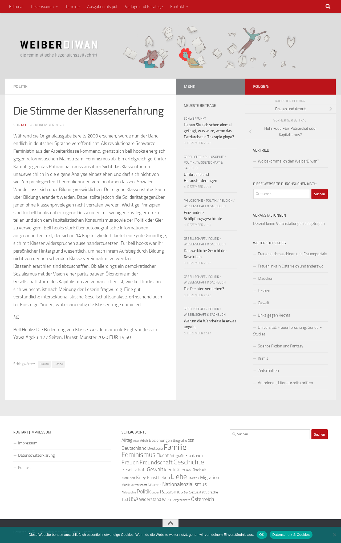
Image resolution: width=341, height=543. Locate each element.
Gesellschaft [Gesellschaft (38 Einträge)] (133, 470)
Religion (226, 200)
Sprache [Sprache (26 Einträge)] (211, 492)
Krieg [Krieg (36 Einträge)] (141, 477)
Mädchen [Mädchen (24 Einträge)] (154, 485)
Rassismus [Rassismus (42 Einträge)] (171, 492)
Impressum (28, 443)
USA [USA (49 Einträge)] (133, 499)
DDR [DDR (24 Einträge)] (191, 441)
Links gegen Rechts (274, 315)
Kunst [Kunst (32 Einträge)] (152, 477)
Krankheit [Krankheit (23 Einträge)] (128, 478)
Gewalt (263, 303)
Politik (20, 86)
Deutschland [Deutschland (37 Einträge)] (134, 448)
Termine (72, 6)
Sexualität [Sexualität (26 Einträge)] (197, 492)
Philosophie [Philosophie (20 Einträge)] (128, 492)
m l (24, 125)
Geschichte (193, 157)
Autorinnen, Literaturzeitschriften (285, 382)
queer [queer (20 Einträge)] (155, 492)
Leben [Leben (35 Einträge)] (164, 477)
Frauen (44, 364)
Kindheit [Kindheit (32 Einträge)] (199, 469)
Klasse (58, 364)
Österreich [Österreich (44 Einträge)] (202, 499)
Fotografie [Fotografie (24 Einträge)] (177, 456)
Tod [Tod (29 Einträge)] (124, 499)
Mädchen (265, 278)
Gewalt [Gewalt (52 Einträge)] (155, 469)
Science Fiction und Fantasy (280, 346)
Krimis (263, 358)
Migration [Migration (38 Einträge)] (209, 477)
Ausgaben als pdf (102, 6)
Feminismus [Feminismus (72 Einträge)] (138, 455)
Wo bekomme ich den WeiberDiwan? (288, 161)
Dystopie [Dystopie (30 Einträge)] (155, 448)
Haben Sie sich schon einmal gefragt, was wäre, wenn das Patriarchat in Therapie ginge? (209, 131)
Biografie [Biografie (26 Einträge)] (180, 440)
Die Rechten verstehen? (204, 288)
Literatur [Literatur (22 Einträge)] (193, 478)
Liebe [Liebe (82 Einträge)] (179, 476)
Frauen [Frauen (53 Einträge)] (130, 462)
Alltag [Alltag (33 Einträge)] (126, 440)
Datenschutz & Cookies (291, 535)
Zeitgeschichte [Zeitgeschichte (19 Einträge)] (181, 500)
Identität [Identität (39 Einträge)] (172, 470)
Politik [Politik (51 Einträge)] (144, 491)
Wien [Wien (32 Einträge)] (166, 499)
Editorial (16, 6)
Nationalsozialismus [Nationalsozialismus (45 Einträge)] (184, 484)
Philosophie (214, 157)
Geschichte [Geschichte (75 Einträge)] (188, 462)
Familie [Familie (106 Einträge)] (175, 447)
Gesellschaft (194, 239)
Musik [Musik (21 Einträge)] (125, 485)
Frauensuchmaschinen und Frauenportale (292, 254)
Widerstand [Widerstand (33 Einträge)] (150, 499)
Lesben (264, 290)
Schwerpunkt (195, 118)
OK (261, 535)
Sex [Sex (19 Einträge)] (186, 492)
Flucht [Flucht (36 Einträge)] (162, 455)
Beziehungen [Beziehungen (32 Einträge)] (160, 440)
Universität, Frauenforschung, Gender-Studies (287, 331)
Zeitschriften (268, 370)
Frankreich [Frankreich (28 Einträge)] (194, 455)
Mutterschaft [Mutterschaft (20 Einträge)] (139, 485)
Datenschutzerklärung (36, 455)
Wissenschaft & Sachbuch (205, 206)
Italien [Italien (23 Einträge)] (186, 470)
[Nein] (334, 534)
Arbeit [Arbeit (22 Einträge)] (144, 441)
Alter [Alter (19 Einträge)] (136, 441)
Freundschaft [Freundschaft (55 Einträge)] (156, 462)
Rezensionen (42, 6)
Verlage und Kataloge (144, 6)
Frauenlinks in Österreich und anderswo (290, 266)
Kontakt (177, 6)
